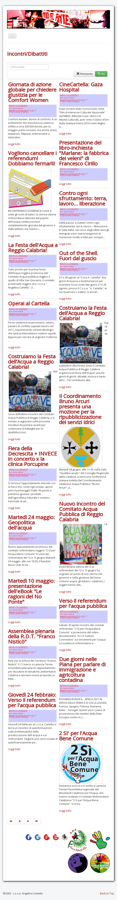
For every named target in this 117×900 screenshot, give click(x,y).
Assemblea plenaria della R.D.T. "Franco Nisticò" (31, 636)
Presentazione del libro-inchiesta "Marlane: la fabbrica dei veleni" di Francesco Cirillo (84, 153)
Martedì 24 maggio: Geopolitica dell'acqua (31, 522)
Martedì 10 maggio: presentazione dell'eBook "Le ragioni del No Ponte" (31, 591)
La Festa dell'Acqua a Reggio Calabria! (33, 247)
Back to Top (107, 893)
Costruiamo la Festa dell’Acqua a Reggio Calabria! (83, 313)
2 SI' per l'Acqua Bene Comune (78, 736)
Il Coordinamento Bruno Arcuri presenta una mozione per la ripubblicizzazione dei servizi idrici (80, 409)
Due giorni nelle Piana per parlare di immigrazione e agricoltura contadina (82, 669)
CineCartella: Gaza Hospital (81, 87)
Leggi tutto (14, 144)
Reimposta (84, 73)
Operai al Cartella (28, 303)
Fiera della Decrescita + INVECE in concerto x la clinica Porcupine (32, 456)
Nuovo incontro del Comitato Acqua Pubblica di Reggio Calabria (82, 511)
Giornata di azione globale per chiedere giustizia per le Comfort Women (32, 92)
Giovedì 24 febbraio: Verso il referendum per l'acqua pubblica (32, 700)
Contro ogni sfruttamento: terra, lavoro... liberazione (83, 198)
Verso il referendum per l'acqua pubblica (83, 603)
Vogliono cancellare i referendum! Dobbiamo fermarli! (32, 158)
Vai (101, 73)
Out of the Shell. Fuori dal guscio (78, 255)
